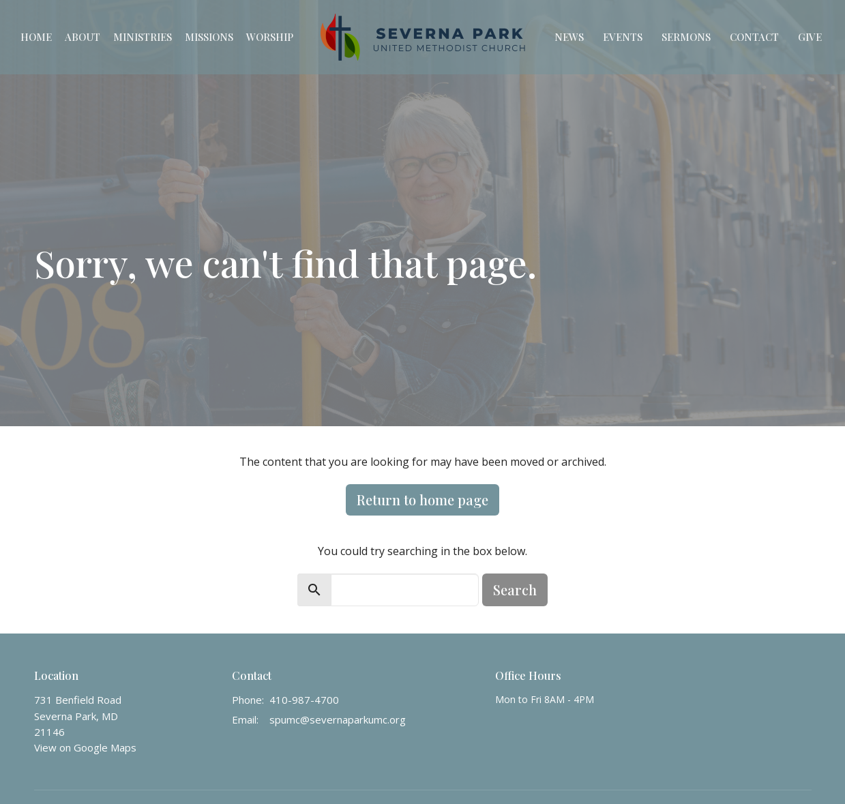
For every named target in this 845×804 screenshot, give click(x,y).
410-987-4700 (304, 699)
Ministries (142, 37)
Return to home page (422, 499)
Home (36, 37)
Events (622, 37)
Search (515, 589)
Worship (269, 37)
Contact (754, 37)
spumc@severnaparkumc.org (337, 719)
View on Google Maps (85, 747)
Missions (209, 37)
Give (810, 37)
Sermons (686, 37)
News (569, 37)
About (82, 37)
